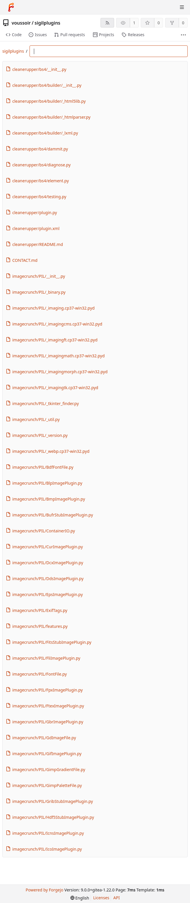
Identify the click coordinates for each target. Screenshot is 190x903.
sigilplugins (47, 23)
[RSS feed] (107, 22)
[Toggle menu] (182, 7)
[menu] (79, 898)
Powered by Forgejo (44, 890)
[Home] (11, 7)
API (116, 897)
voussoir (21, 23)
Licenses (101, 897)
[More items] (183, 35)
